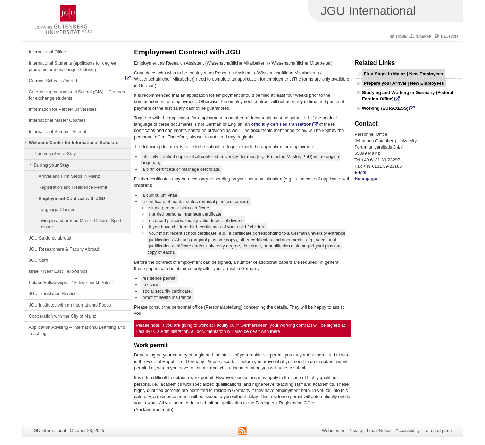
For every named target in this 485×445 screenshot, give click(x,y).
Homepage (365, 178)
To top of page (438, 430)
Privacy (355, 430)
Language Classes (57, 209)
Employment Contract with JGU (72, 198)
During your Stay (51, 165)
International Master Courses (57, 120)
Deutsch (449, 37)
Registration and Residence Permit (73, 187)
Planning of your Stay (55, 153)
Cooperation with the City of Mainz (63, 316)
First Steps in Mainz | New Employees (403, 73)
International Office (47, 51)
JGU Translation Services (54, 293)
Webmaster (333, 430)
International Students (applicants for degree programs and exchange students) (72, 66)
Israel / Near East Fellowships (58, 271)
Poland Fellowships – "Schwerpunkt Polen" (71, 282)
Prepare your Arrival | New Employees (404, 83)
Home (401, 37)
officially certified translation (281, 124)
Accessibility (407, 430)
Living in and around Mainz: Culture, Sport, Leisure (81, 223)
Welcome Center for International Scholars (74, 142)
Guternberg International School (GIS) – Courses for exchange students (77, 95)
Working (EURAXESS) (385, 108)
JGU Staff (38, 260)
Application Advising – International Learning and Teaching (77, 330)
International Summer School (57, 131)
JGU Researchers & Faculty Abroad (64, 249)
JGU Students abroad (50, 238)
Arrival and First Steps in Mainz (69, 176)
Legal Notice (379, 430)
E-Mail (361, 172)
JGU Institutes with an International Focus (70, 305)
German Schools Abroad (53, 80)
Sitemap (423, 37)
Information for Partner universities (63, 109)
